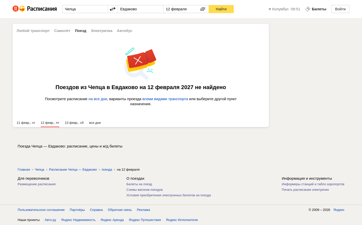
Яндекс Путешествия (145, 220)
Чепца (39, 169)
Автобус (124, 30)
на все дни (97, 99)
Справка (96, 210)
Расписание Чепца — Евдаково (73, 169)
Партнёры (77, 210)
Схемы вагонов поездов (144, 190)
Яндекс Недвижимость (78, 220)
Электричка (101, 30)
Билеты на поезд (139, 184)
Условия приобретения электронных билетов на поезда (168, 195)
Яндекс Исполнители (182, 220)
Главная (24, 169)
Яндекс (338, 210)
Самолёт (62, 30)
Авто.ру (50, 220)
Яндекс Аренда (112, 220)
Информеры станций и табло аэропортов (313, 184)
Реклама (143, 210)
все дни (95, 123)
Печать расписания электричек (305, 190)
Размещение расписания (37, 184)
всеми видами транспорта (165, 99)
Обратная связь (120, 210)
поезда (107, 169)
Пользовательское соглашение (41, 210)
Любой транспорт (33, 30)
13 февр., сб (74, 123)
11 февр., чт (26, 123)
